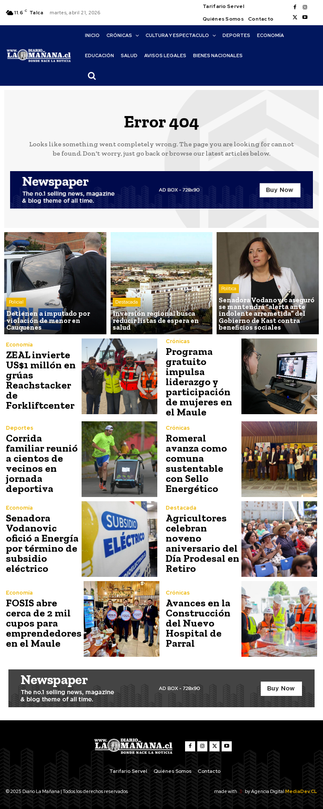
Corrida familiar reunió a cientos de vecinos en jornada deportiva (41, 462)
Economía (19, 344)
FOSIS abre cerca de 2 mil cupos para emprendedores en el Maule (42, 622)
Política (228, 289)
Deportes (19, 427)
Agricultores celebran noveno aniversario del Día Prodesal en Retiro (201, 542)
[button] (92, 76)
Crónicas (178, 341)
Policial (16, 302)
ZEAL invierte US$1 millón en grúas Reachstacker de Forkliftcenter (40, 380)
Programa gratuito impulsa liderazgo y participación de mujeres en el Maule (202, 381)
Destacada (126, 302)
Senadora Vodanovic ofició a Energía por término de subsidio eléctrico (41, 542)
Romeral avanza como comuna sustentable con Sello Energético (196, 462)
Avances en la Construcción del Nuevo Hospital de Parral (198, 622)
